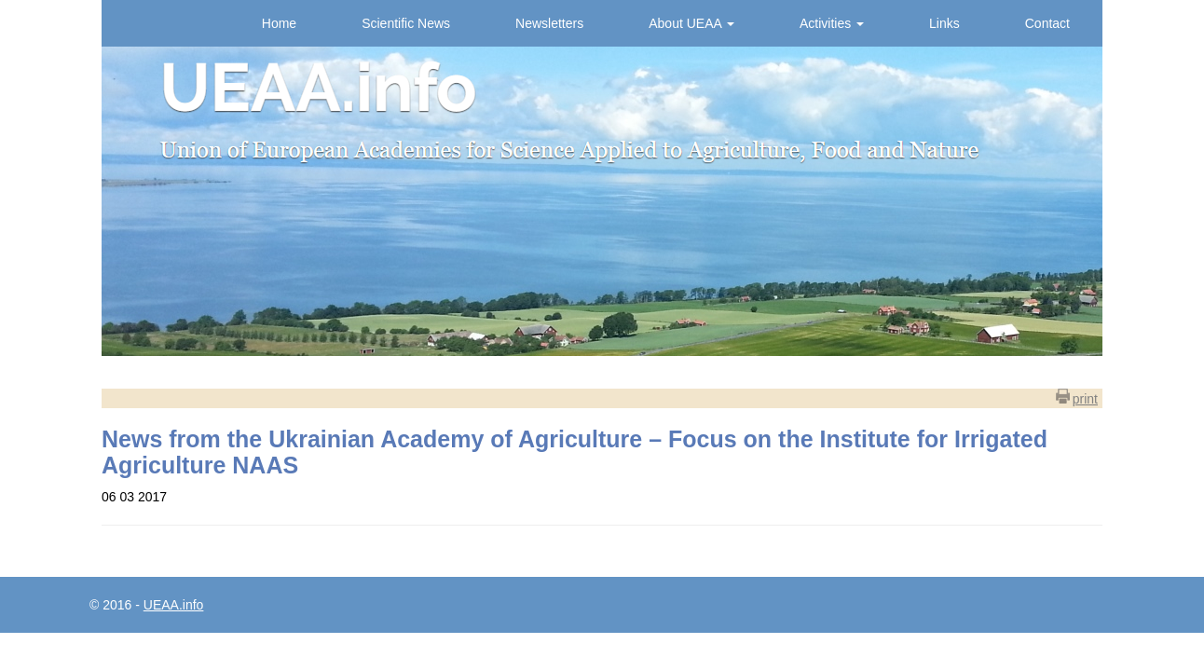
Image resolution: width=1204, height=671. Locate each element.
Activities (832, 23)
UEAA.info (174, 604)
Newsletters (549, 23)
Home (279, 23)
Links (944, 23)
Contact (1047, 23)
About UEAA (691, 23)
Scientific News (406, 23)
